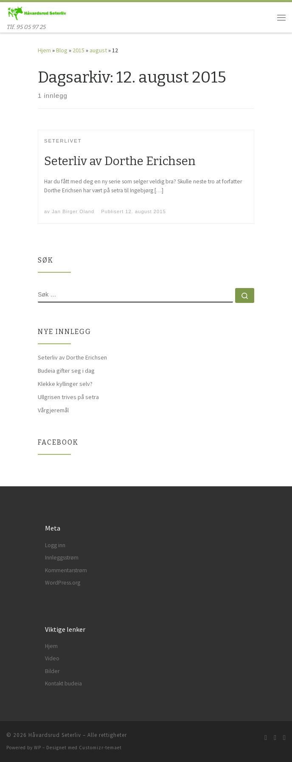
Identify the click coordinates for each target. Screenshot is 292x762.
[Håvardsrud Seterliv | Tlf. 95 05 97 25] (36, 12)
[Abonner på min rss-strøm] (265, 737)
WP (37, 748)
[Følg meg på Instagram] (284, 737)
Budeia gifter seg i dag (66, 370)
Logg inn (55, 545)
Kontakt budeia (63, 683)
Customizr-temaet (100, 748)
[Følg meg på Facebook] (275, 737)
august (98, 50)
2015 (78, 50)
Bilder (52, 671)
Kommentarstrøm (66, 570)
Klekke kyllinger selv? (65, 384)
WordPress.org (62, 582)
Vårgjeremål (53, 410)
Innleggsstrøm (62, 557)
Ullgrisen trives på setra (68, 397)
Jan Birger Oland (73, 211)
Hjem (44, 50)
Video (52, 658)
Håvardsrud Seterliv (54, 735)
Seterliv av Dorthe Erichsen (120, 161)
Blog (61, 50)
